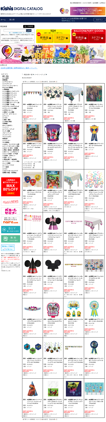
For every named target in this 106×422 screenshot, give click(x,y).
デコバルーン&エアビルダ (11, 106)
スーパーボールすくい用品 (11, 146)
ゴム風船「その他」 (9, 104)
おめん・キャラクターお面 (11, 144)
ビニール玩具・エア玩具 (11, 153)
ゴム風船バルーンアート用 (11, 102)
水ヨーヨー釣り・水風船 (11, 148)
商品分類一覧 (28, 74)
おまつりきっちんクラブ (11, 170)
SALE (5, 169)
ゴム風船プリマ (8, 99)
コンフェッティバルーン (11, 85)
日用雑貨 (4, 123)
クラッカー (7, 140)
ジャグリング (8, 83)
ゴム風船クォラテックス (11, 101)
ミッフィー (5, 127)
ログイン (99, 19)
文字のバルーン (8, 110)
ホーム (3, 19)
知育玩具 (4, 138)
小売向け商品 (8, 121)
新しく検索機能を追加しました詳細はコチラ (21, 33)
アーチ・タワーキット (10, 114)
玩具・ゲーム (8, 157)
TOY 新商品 (5, 142)
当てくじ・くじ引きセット (11, 152)
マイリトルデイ (6, 136)
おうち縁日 (5, 78)
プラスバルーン (8, 82)
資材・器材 (7, 119)
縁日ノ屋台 (5, 76)
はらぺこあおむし (7, 125)
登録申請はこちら (68, 21)
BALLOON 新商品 (7, 87)
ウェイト (6, 116)
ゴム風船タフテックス (10, 93)
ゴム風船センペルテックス (11, 91)
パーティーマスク (9, 165)
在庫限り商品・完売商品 (9, 172)
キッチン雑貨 (6, 131)
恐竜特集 (4, 80)
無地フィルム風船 (9, 112)
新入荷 (12, 19)
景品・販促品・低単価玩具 (11, 150)
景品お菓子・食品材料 (10, 159)
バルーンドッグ (6, 133)
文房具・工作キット (9, 155)
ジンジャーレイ (6, 135)
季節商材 (6, 89)
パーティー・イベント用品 (11, 161)
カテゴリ (4, 74)
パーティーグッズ (9, 129)
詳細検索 (29, 26)
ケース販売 (5, 167)
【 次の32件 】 (53, 81)
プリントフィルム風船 (10, 108)
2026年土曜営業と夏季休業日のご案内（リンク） (19, 68)
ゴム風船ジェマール (9, 97)
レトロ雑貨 (7, 163)
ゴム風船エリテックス (10, 95)
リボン (6, 118)
